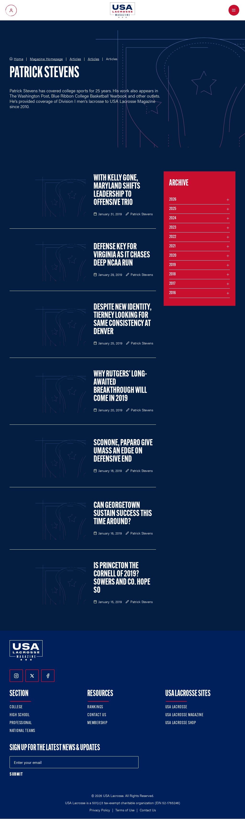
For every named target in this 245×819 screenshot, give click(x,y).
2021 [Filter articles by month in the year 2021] (172, 246)
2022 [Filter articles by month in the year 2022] (172, 237)
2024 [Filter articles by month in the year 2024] (172, 218)
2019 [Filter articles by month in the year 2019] (172, 265)
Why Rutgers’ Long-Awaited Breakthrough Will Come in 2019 (120, 386)
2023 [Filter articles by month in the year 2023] (172, 227)
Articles (75, 59)
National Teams (22, 731)
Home (18, 59)
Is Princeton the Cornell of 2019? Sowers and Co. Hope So (122, 578)
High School (20, 715)
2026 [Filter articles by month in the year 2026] (172, 199)
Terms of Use (124, 810)
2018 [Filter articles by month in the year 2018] (172, 274)
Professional (21, 723)
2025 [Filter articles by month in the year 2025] (172, 209)
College (16, 707)
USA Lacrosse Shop (180, 723)
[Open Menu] (233, 10)
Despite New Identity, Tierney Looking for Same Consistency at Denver (122, 319)
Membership (97, 723)
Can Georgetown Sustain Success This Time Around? (123, 513)
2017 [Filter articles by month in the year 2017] (172, 283)
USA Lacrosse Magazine (184, 715)
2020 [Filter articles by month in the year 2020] (172, 255)
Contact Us (96, 715)
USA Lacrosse (176, 707)
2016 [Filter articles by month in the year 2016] (172, 293)
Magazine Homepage (46, 59)
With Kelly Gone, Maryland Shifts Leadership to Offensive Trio (117, 190)
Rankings (95, 707)
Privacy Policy (99, 810)
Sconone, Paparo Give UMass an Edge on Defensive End (123, 451)
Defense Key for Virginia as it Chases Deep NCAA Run (122, 255)
